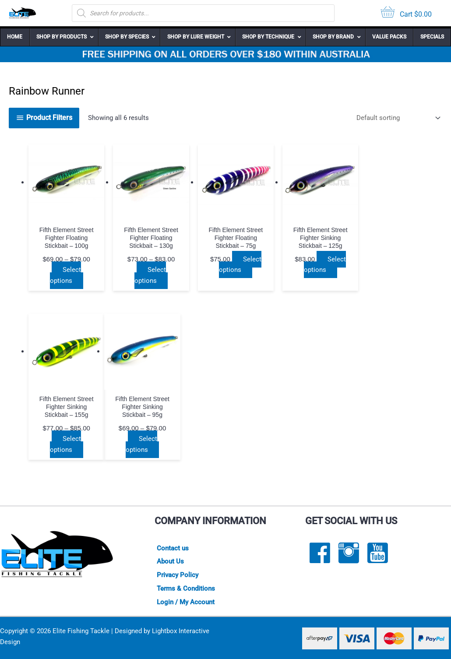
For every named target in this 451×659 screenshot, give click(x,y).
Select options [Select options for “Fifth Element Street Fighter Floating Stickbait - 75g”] (240, 264)
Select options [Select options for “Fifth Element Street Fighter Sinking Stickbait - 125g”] (324, 264)
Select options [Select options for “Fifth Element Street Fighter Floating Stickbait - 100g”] (65, 275)
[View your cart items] (406, 13)
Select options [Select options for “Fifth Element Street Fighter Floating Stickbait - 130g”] (150, 275)
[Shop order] (396, 118)
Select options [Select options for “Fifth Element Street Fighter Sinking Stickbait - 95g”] (65, 444)
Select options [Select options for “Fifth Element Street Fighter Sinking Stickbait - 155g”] (403, 275)
